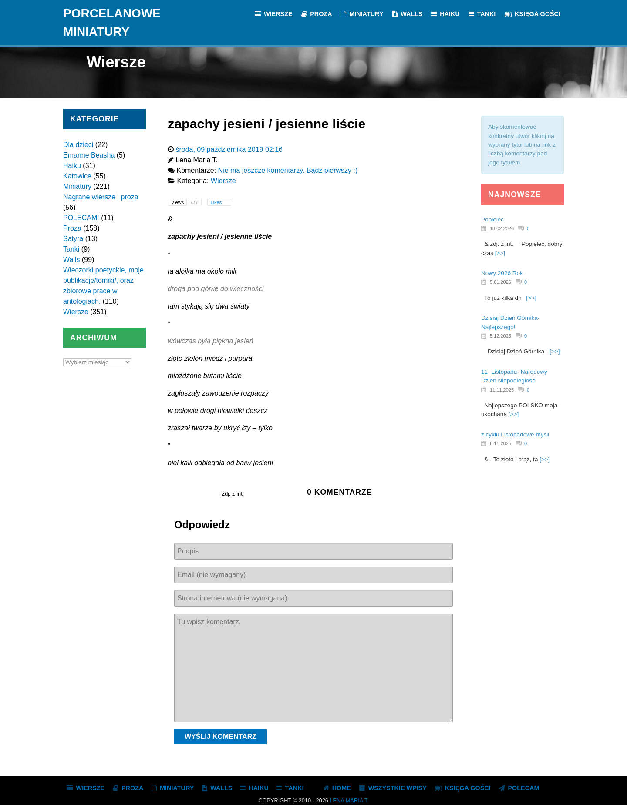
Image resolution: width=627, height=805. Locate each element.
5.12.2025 (500, 336)
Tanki (71, 249)
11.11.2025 (502, 389)
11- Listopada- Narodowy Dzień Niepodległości (514, 376)
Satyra (73, 238)
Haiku (72, 165)
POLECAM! (81, 217)
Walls (71, 259)
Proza (72, 228)
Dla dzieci (78, 144)
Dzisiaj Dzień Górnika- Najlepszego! (510, 322)
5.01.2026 (500, 282)
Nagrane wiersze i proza (100, 197)
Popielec (492, 219)
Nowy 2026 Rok (502, 273)
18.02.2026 (502, 228)
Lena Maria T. (349, 800)
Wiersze (75, 311)
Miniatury (77, 186)
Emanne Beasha (89, 155)
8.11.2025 (500, 443)
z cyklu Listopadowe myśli (515, 434)
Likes (217, 202)
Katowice (77, 176)
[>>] (500, 253)
